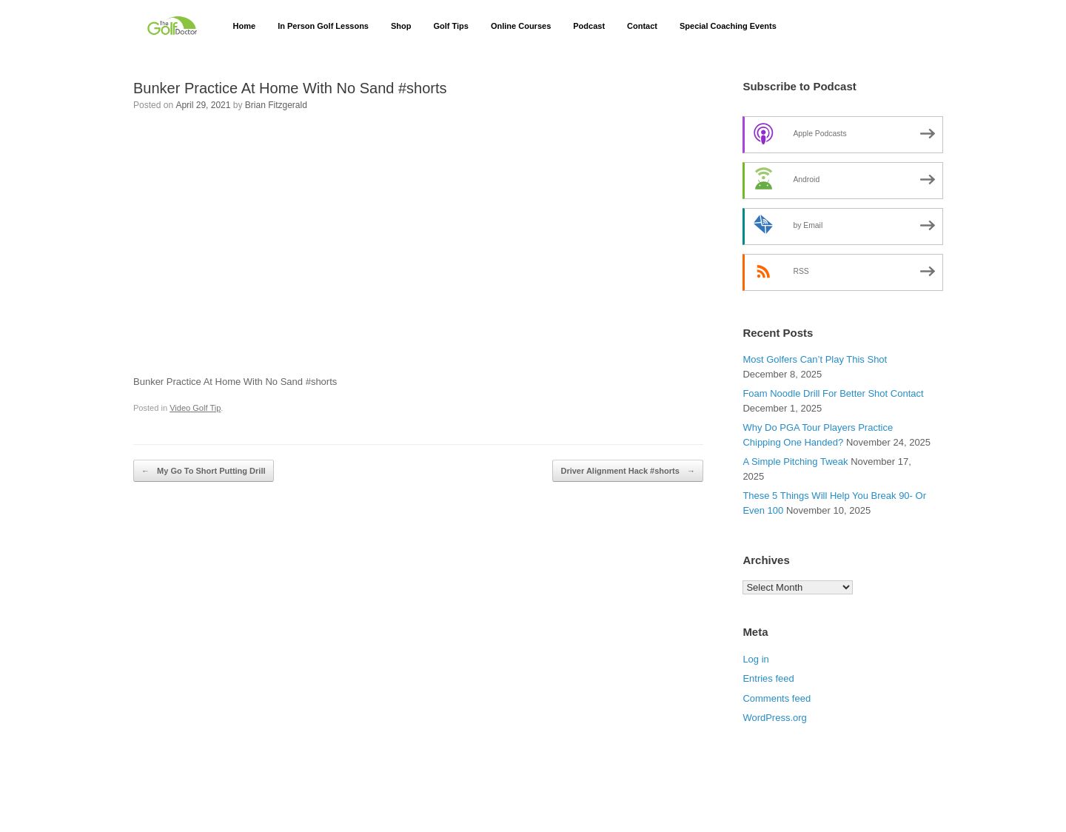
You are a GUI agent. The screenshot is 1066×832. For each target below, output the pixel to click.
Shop (401, 25)
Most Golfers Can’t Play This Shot (814, 359)
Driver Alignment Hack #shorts (627, 471)
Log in (755, 659)
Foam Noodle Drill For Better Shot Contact (832, 393)
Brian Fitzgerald (276, 105)
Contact (642, 25)
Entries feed (768, 678)
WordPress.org (774, 717)
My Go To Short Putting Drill (203, 471)
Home (244, 25)
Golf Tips (450, 25)
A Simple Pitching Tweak (795, 461)
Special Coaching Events (728, 25)
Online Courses (521, 25)
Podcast (589, 25)
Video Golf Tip (195, 407)
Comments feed (776, 698)
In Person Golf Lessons (323, 25)
